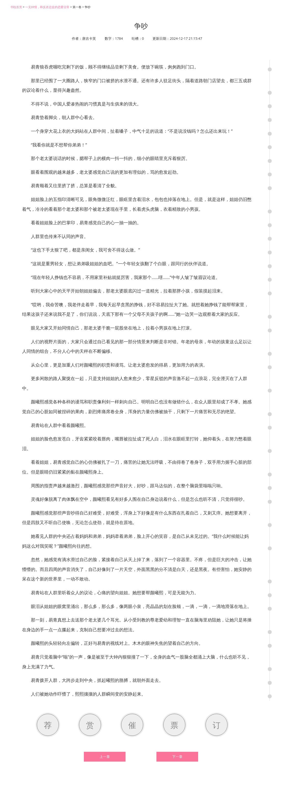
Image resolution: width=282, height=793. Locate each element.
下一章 (177, 757)
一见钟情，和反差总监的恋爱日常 (47, 7)
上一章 (105, 757)
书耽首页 (16, 7)
